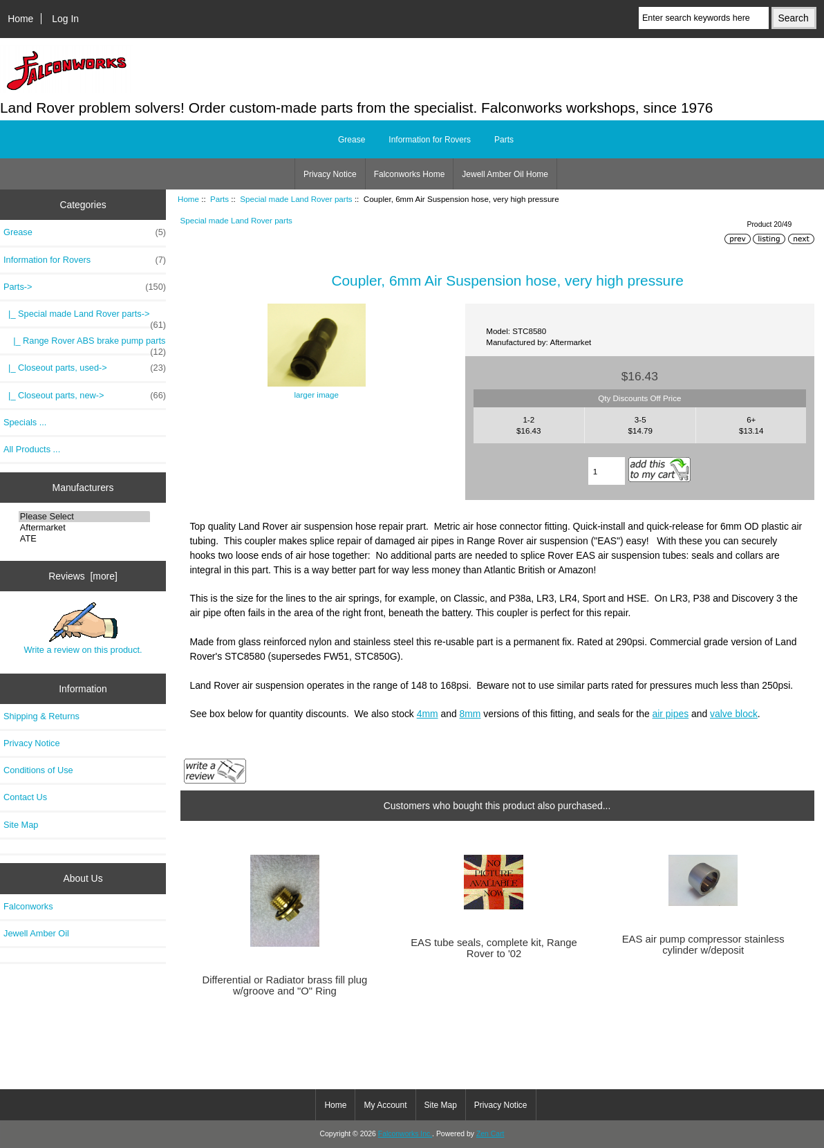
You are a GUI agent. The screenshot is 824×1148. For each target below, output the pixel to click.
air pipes (671, 713)
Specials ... (24, 422)
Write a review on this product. (83, 628)
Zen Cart (490, 1134)
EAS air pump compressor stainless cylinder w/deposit (703, 945)
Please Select (84, 516)
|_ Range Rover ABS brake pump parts (84, 344)
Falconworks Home (409, 174)
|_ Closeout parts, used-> (84, 367)
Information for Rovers (429, 140)
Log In (65, 18)
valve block (734, 713)
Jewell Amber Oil (36, 933)
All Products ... (31, 449)
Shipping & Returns (41, 716)
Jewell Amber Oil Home (505, 174)
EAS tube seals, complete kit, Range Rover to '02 (494, 948)
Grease (351, 140)
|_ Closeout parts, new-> (84, 395)
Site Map (20, 825)
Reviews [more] (83, 576)
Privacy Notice (330, 174)
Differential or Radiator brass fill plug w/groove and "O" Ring (284, 985)
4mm (427, 713)
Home (20, 18)
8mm (470, 713)
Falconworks (28, 906)
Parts (219, 198)
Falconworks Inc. (405, 1134)
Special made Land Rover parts (296, 198)
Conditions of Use (38, 770)
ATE (84, 538)
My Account (385, 1105)
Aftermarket (84, 527)
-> (84, 287)
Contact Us (25, 797)
